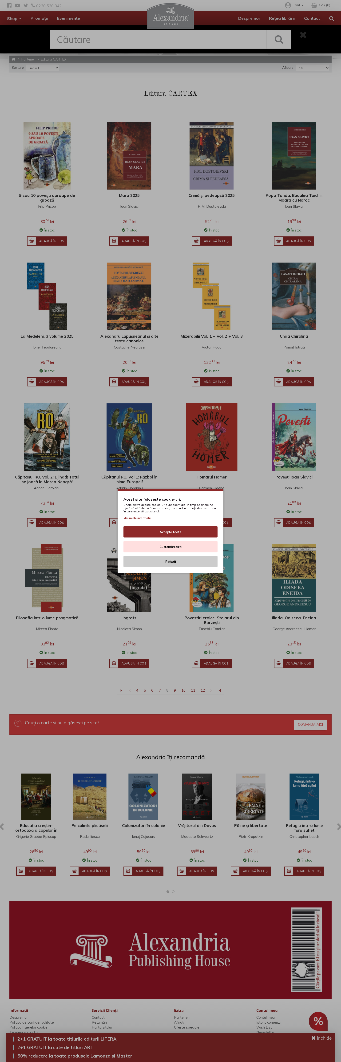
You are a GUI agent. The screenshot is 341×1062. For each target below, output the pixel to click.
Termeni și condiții (23, 1032)
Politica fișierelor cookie (28, 1027)
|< (121, 690)
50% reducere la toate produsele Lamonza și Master (74, 1056)
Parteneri (182, 1017)
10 (183, 690)
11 (193, 690)
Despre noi (249, 18)
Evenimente (68, 18)
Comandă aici (310, 724)
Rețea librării (282, 18)
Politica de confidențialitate (31, 1022)
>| (219, 690)
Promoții (39, 18)
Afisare (287, 67)
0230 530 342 (46, 5)
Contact (312, 18)
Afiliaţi (179, 1022)
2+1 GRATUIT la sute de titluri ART (55, 1047)
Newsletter (265, 1032)
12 (203, 690)
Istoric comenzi (268, 1022)
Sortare (18, 67)
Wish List (264, 1027)
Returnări (99, 1022)
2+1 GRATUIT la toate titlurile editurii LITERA (66, 1039)
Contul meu (265, 1017)
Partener (28, 59)
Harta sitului (102, 1027)
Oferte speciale (186, 1027)
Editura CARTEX (53, 59)
